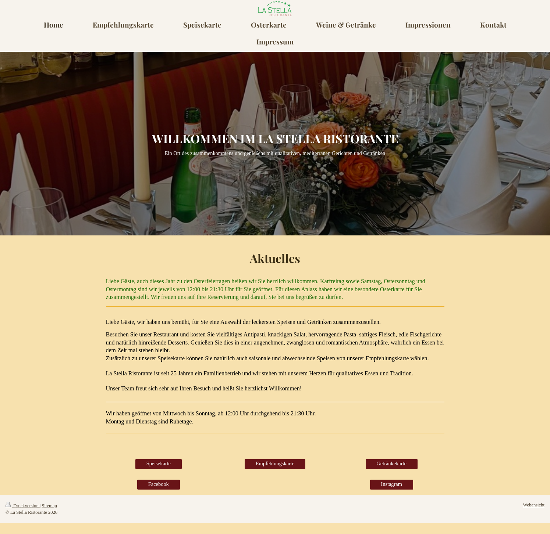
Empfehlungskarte (275, 463)
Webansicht (533, 505)
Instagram (391, 484)
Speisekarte (158, 463)
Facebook (158, 484)
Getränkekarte (391, 463)
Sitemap (49, 505)
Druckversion (23, 505)
